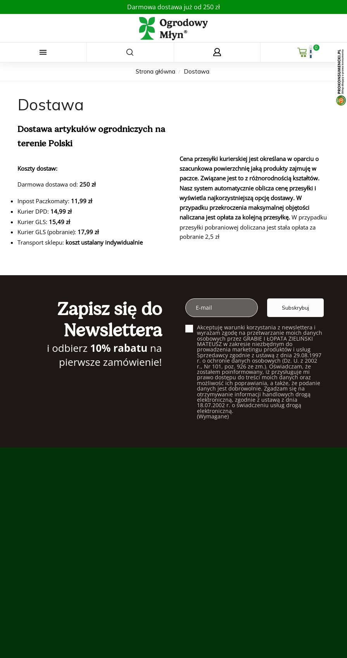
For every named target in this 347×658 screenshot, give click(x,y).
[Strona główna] (156, 71)
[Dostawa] (196, 71)
